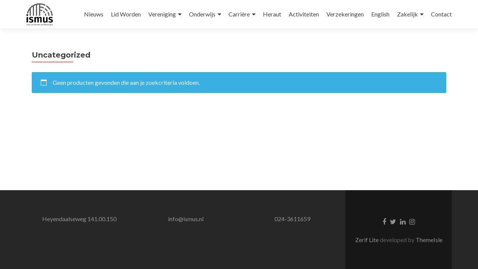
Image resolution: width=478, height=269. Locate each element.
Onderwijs (202, 14)
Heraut (272, 14)
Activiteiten (304, 14)
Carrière (239, 14)
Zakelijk (407, 14)
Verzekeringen (345, 14)
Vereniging (162, 14)
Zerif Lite (367, 239)
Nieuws (93, 14)
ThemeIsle (429, 239)
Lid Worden (126, 14)
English (380, 14)
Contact (441, 14)
